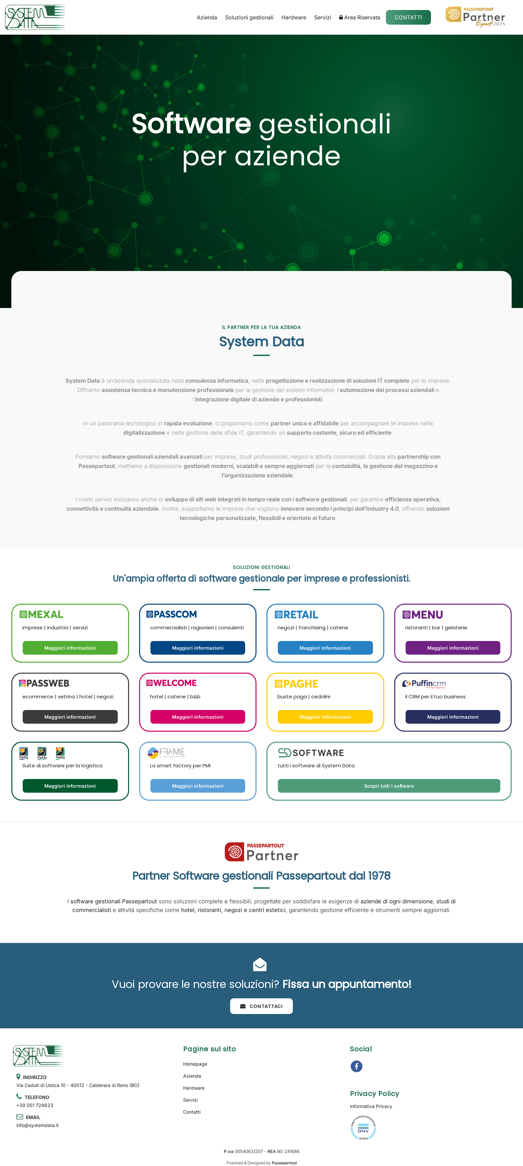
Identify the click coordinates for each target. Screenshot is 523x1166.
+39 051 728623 (34, 1105)
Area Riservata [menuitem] (359, 17)
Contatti (408, 17)
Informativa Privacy (371, 1106)
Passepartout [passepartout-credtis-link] (284, 1162)
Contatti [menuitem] (191, 1112)
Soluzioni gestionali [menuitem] (249, 17)
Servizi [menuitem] (322, 17)
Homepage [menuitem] (195, 1064)
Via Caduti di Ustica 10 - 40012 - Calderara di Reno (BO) (77, 1085)
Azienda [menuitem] (207, 17)
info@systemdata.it (37, 1125)
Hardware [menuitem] (294, 17)
